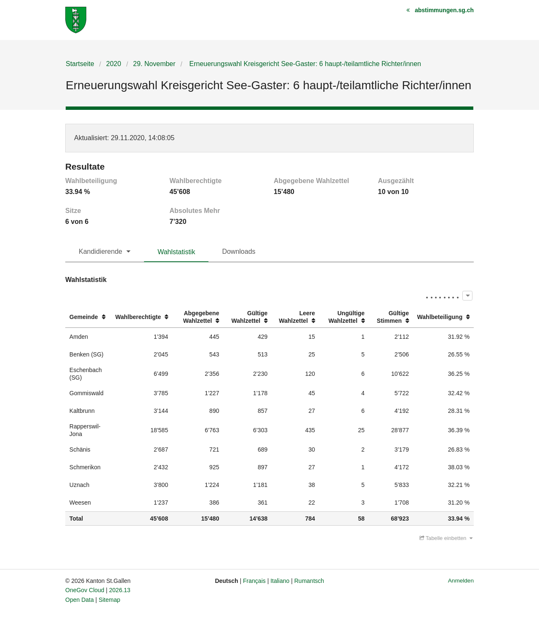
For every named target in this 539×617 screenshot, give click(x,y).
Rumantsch (309, 580)
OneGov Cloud (84, 590)
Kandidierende (100, 251)
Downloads (238, 251)
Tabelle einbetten (445, 538)
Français (254, 580)
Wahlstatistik (176, 251)
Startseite (80, 63)
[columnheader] (88, 317)
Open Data (79, 599)
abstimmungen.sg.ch (444, 10)
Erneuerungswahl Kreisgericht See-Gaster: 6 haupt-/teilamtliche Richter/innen (304, 63)
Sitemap (109, 599)
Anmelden (461, 580)
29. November (154, 63)
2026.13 (120, 590)
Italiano (279, 580)
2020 (113, 63)
